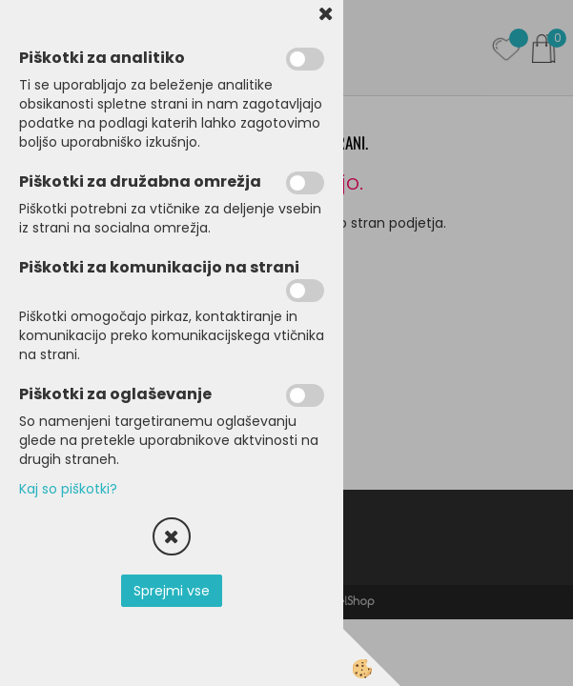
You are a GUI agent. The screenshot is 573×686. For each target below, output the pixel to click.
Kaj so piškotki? (68, 488)
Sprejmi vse (171, 590)
